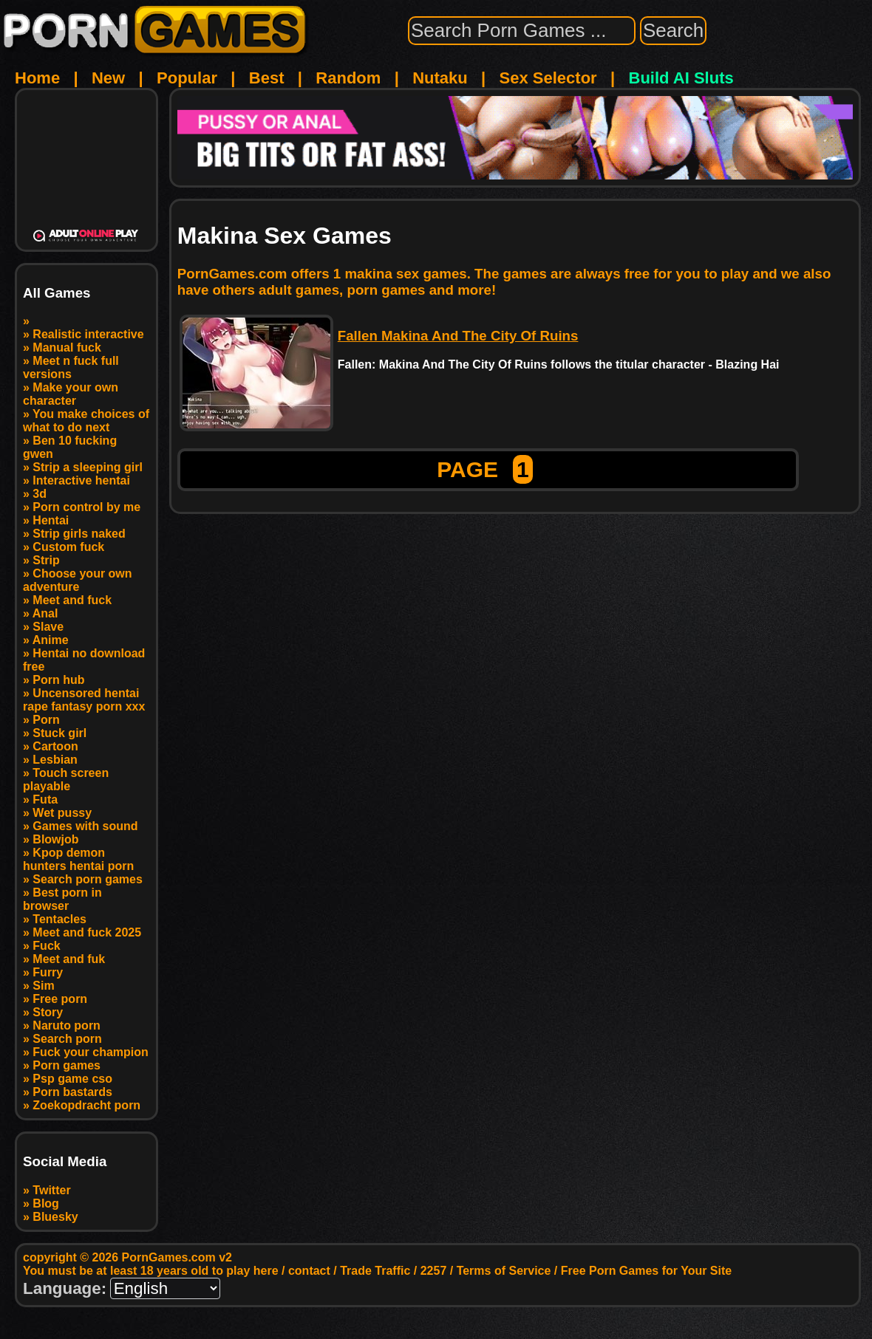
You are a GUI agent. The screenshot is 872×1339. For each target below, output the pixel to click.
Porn (46, 719)
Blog (46, 1203)
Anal (45, 613)
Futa (45, 799)
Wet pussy (62, 813)
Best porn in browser (62, 899)
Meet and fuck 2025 (87, 932)
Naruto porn (67, 1025)
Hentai (51, 520)
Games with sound (85, 826)
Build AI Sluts (681, 78)
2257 (433, 1270)
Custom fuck (68, 547)
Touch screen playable (66, 779)
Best (267, 78)
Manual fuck (67, 347)
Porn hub (58, 680)
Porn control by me (86, 507)
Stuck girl (59, 733)
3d (40, 493)
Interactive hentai (81, 480)
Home (37, 78)
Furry (48, 972)
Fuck (46, 945)
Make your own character (70, 394)
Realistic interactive (88, 334)
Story (48, 1012)
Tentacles (59, 919)
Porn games (67, 1065)
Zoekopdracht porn (86, 1105)
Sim (43, 985)
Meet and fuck (72, 600)
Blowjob (55, 839)
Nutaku (440, 78)
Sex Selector (548, 78)
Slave (48, 626)
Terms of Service (504, 1270)
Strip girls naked (79, 533)
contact (309, 1270)
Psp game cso (72, 1078)
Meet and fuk (69, 959)
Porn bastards (72, 1092)
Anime (51, 640)
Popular (187, 78)
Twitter (51, 1190)
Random (348, 78)
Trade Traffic (375, 1270)
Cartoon (55, 746)
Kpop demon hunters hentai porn (78, 859)
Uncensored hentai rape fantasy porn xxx (84, 700)
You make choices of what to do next (86, 421)
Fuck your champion (90, 1052)
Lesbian (55, 759)
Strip (46, 560)
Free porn (60, 999)
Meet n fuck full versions (71, 367)
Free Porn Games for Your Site (646, 1270)
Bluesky (55, 1216)
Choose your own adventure (77, 580)
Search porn (67, 1038)
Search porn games (88, 879)
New (108, 78)
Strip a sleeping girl (87, 467)
